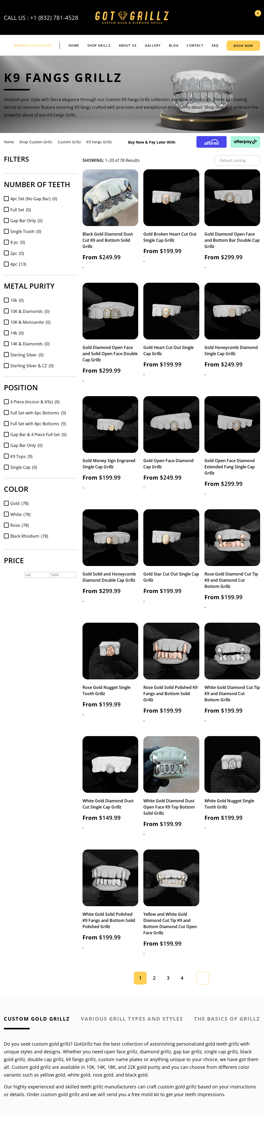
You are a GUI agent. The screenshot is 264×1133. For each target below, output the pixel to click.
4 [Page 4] (182, 978)
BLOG (174, 45)
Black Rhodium (29, 536)
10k (17, 300)
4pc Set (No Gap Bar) (33, 199)
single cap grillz (221, 1051)
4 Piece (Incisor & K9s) (35, 402)
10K (90, 1067)
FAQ (215, 45)
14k (17, 333)
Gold (19, 503)
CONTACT (195, 45)
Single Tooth (25, 231)
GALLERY (153, 45)
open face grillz (120, 1051)
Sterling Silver (27, 355)
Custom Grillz (69, 141)
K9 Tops (21, 456)
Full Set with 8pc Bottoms (38, 424)
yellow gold (52, 1075)
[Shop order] (237, 160)
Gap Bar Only (26, 220)
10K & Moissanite (30, 322)
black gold (136, 1075)
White (20, 514)
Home (74, 45)
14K (101, 1067)
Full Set (20, 210)
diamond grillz (155, 1051)
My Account (241, 17)
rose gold (103, 1075)
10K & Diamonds (30, 311)
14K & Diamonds (30, 344)
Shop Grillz (99, 45)
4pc (18, 264)
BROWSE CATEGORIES (33, 45)
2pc (17, 253)
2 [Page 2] (154, 978)
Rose (19, 525)
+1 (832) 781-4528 (54, 17)
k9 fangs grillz (81, 1059)
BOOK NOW (243, 46)
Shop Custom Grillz (35, 141)
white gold (79, 1075)
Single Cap (23, 467)
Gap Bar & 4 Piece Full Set (38, 434)
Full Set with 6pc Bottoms (38, 413)
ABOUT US (128, 45)
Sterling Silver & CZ (32, 366)
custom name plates (120, 1059)
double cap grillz (45, 1059)
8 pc (17, 242)
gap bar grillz (188, 1051)
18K (112, 1067)
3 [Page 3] (168, 978)
